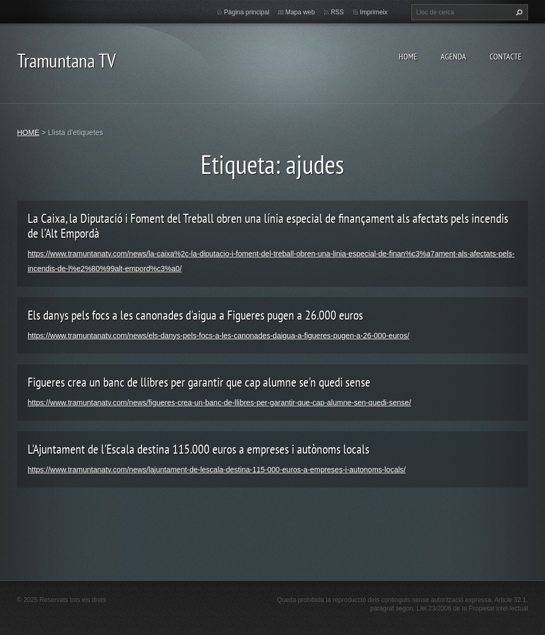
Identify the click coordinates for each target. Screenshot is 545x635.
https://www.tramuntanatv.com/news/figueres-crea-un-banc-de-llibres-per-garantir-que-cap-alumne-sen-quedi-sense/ (219, 402)
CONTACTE (506, 56)
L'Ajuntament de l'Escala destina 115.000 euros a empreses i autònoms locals (198, 449)
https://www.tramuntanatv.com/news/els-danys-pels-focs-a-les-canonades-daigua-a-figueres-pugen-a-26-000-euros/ (218, 335)
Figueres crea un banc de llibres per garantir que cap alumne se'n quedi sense (199, 382)
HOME (408, 56)
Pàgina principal (246, 12)
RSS (337, 12)
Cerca (518, 12)
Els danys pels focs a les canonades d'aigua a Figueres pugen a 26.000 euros (195, 315)
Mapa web (300, 12)
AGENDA (453, 56)
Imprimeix (373, 12)
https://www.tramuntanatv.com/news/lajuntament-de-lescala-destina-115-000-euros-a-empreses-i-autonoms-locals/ (217, 469)
